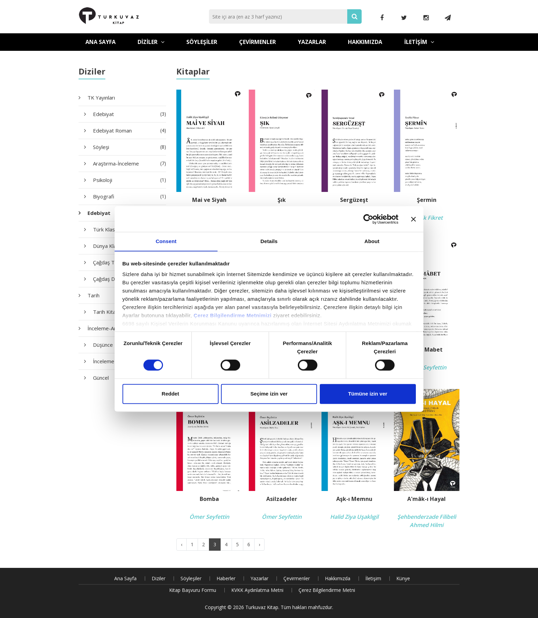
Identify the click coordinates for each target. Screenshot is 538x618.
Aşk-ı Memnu (354, 499)
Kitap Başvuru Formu (192, 590)
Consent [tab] (166, 241)
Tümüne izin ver (367, 394)
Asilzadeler (281, 499)
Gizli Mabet (427, 349)
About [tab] (371, 241)
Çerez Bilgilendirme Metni (327, 590)
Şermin (426, 200)
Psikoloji (129, 179)
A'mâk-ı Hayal (426, 499)
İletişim (419, 42)
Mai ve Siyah (209, 200)
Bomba (209, 499)
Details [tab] (269, 241)
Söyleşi (129, 146)
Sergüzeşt (354, 200)
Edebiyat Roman (129, 130)
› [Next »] (259, 544)
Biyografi (129, 196)
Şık (282, 200)
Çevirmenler (257, 42)
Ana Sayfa (100, 42)
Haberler (226, 578)
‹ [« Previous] (181, 544)
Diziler (151, 42)
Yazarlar (312, 42)
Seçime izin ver (269, 394)
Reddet (170, 394)
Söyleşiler (201, 42)
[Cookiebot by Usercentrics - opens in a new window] (368, 219)
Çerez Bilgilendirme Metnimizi (232, 316)
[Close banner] (413, 218)
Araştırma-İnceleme (129, 163)
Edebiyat (129, 114)
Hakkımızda (365, 42)
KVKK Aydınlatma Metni (257, 590)
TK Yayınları (101, 97)
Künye (403, 578)
